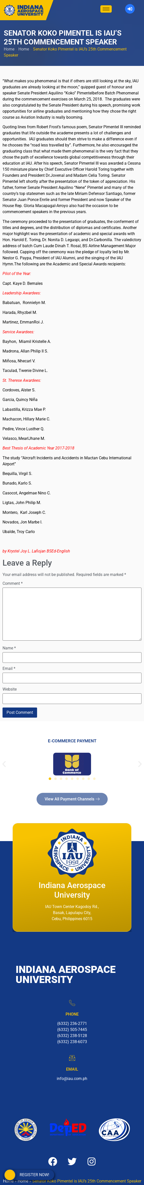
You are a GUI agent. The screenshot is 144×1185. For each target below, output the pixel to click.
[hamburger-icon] (106, 9)
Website (10, 689)
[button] (4, 764)
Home (9, 49)
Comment (13, 584)
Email (9, 669)
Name (9, 648)
